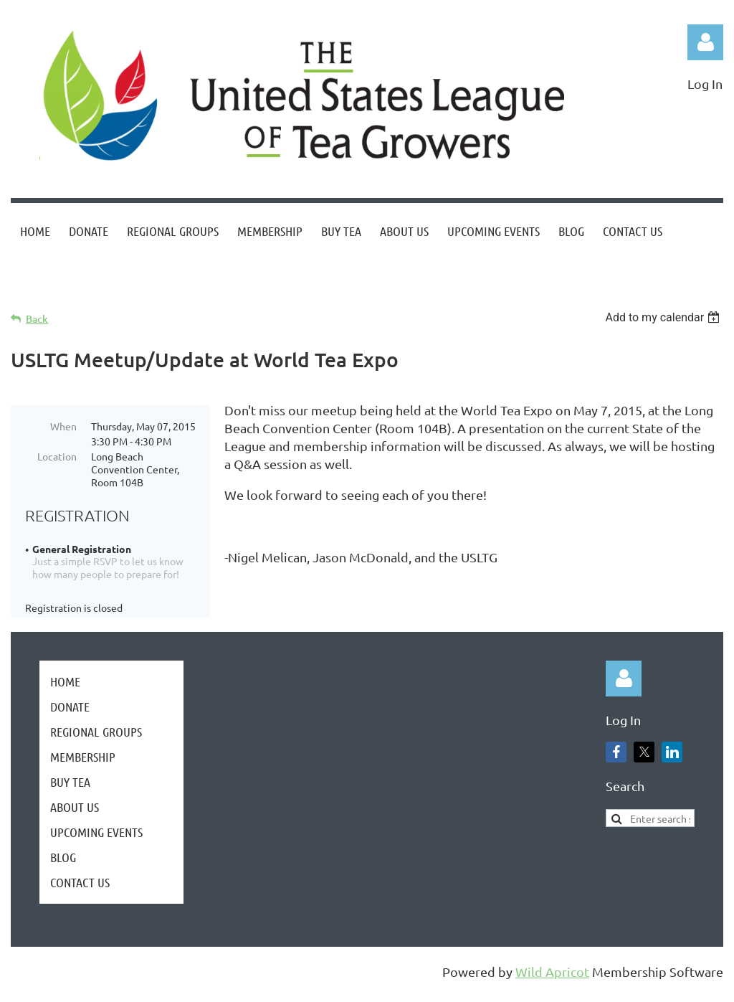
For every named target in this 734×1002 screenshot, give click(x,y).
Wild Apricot (552, 983)
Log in (705, 42)
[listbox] (664, 317)
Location (57, 456)
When (63, 426)
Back (37, 319)
